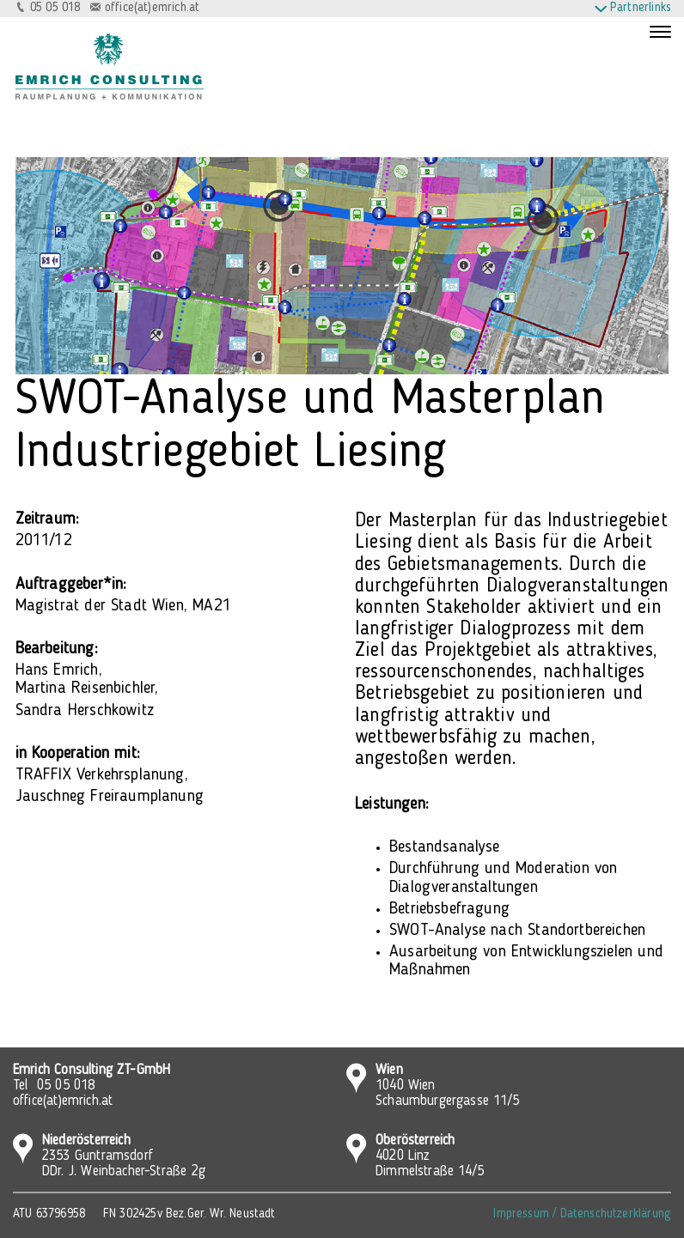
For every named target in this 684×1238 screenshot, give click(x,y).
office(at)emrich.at (152, 8)
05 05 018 (55, 8)
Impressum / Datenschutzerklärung (582, 1214)
